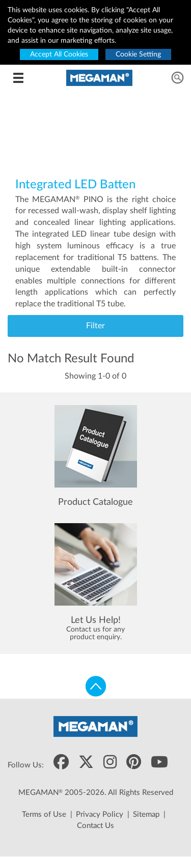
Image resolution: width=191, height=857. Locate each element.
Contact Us (95, 826)
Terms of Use (44, 814)
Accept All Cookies (59, 54)
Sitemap (146, 814)
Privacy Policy (99, 814)
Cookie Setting (138, 54)
